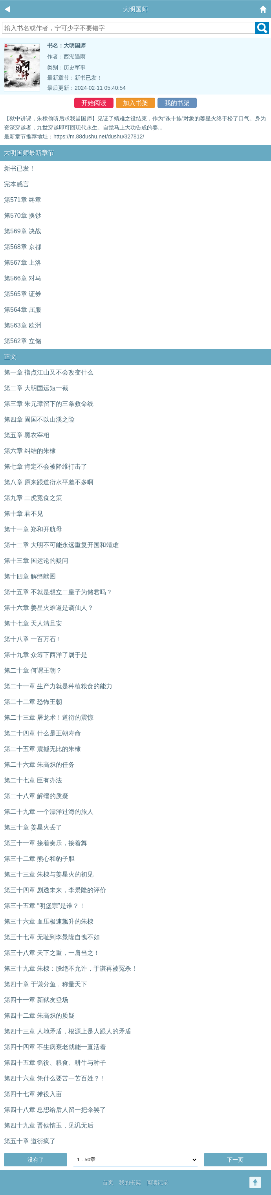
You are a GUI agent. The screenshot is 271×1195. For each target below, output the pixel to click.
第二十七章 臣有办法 (33, 780)
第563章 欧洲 (22, 325)
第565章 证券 (22, 294)
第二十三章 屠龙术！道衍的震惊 (48, 717)
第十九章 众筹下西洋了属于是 (45, 654)
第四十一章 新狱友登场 (36, 1000)
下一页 (235, 1160)
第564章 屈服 (22, 309)
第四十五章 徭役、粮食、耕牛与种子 (55, 1062)
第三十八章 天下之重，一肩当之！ (52, 952)
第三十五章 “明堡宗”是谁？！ (44, 905)
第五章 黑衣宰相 (26, 435)
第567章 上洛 (22, 262)
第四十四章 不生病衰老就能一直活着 (55, 1047)
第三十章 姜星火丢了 (33, 827)
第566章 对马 (22, 278)
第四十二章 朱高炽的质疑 (39, 1015)
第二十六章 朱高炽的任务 (39, 764)
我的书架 (177, 103)
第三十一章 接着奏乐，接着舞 (45, 843)
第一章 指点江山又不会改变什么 (48, 372)
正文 (10, 356)
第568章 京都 (22, 247)
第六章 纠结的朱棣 (30, 450)
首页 (108, 1182)
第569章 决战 (22, 231)
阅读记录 (157, 1182)
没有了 (35, 1160)
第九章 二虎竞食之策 (33, 498)
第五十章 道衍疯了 (30, 1141)
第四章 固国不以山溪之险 (39, 419)
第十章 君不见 (23, 513)
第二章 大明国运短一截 (36, 388)
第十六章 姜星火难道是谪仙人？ (48, 607)
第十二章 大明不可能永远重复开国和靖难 (61, 545)
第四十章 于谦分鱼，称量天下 (45, 984)
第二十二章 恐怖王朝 (33, 701)
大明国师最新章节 (29, 152)
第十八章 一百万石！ (33, 639)
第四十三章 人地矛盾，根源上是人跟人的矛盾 (67, 1031)
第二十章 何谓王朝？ (33, 670)
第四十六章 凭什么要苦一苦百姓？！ (55, 1078)
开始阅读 (93, 103)
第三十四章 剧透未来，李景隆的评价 (55, 890)
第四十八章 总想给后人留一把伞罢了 (55, 1109)
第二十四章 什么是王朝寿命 (42, 733)
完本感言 (16, 184)
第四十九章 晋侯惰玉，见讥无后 (48, 1125)
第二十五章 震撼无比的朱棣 (42, 749)
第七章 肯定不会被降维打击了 (45, 466)
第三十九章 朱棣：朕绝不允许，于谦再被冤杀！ (70, 968)
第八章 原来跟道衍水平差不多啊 (48, 482)
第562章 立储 (22, 341)
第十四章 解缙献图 (30, 576)
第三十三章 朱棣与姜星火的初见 (48, 874)
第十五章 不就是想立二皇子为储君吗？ (58, 592)
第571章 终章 (22, 199)
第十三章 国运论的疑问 (36, 560)
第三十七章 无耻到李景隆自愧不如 (52, 937)
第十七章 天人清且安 (33, 623)
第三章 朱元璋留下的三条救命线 (48, 403)
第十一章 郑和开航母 (33, 529)
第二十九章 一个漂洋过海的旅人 (48, 811)
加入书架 (135, 103)
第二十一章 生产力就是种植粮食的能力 (58, 686)
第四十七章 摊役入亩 (33, 1094)
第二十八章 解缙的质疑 (36, 796)
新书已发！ (88, 78)
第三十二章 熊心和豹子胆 (39, 858)
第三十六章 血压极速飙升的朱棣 (48, 921)
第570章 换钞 (22, 215)
